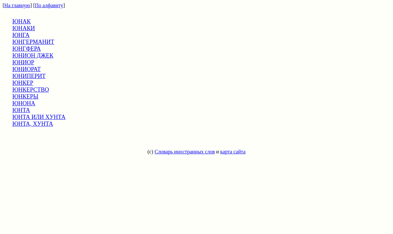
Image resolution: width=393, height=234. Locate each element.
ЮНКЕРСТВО (30, 89)
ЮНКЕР (22, 83)
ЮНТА (21, 110)
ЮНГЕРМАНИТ (33, 42)
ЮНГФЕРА (26, 49)
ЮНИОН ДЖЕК (32, 55)
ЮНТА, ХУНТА (32, 124)
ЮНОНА (23, 103)
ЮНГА (21, 35)
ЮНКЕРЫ (25, 96)
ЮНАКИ (23, 28)
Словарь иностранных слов (184, 151)
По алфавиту (49, 5)
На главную (17, 5)
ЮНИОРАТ (26, 69)
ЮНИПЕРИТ (29, 76)
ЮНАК (21, 21)
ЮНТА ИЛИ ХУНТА (39, 117)
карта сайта (233, 151)
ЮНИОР (23, 62)
